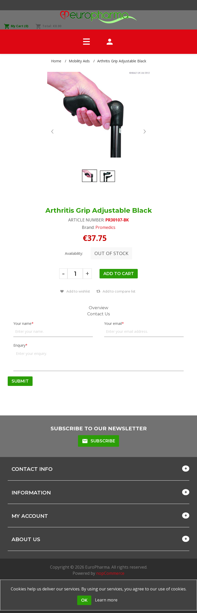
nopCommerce (110, 573)
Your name (22, 323)
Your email (113, 323)
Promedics (105, 227)
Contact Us (98, 314)
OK (84, 600)
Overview (98, 307)
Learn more (106, 600)
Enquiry (19, 345)
